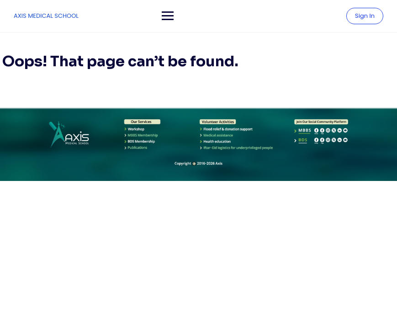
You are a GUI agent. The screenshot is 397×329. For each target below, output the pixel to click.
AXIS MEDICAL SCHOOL (46, 15)
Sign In (365, 15)
